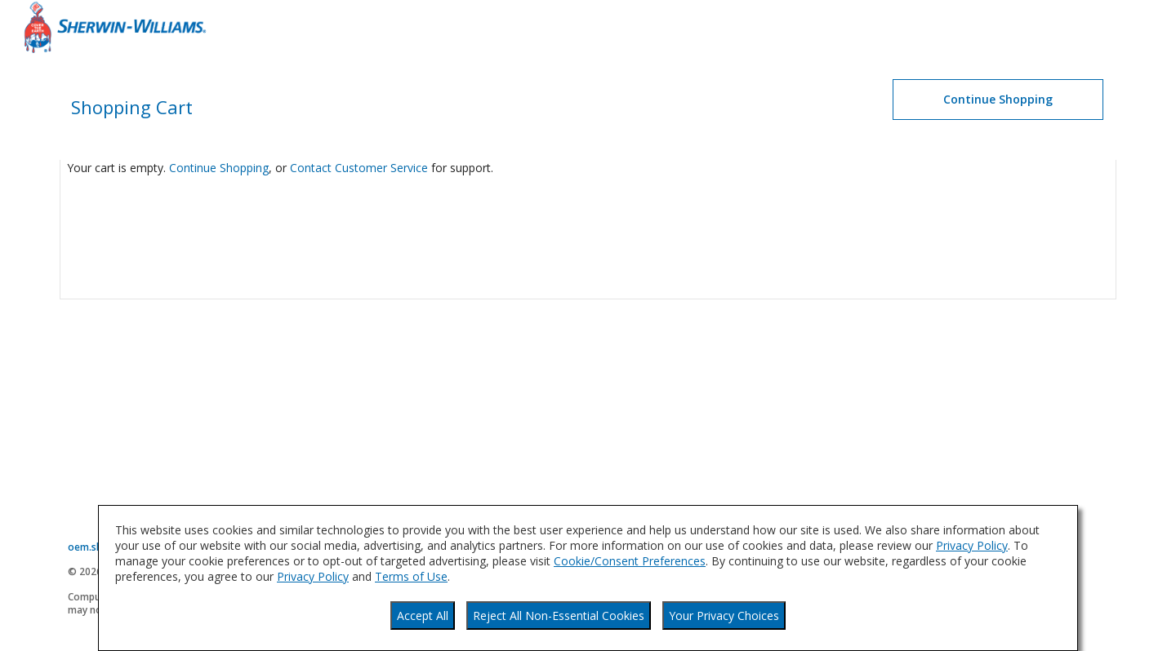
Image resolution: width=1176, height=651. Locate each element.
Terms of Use (411, 576)
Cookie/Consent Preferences (630, 561)
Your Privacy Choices (724, 615)
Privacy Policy (972, 545)
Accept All (422, 615)
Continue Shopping (219, 167)
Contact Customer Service (359, 167)
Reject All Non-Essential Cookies (558, 615)
